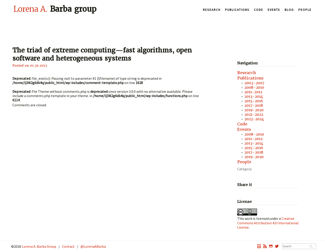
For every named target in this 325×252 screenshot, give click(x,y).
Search (310, 247)
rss (265, 246)
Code (258, 10)
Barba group (55, 9)
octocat (271, 246)
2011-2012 (253, 92)
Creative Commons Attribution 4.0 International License (268, 222)
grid (259, 246)
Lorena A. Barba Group (38, 246)
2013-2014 (253, 96)
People (304, 10)
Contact (68, 246)
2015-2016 (253, 101)
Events (274, 10)
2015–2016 (253, 147)
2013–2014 (253, 143)
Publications (237, 10)
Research (212, 10)
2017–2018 (253, 152)
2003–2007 (254, 83)
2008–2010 (254, 87)
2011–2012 (253, 138)
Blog (289, 10)
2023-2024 (254, 119)
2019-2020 (254, 110)
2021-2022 (253, 114)
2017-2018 (253, 105)
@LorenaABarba (93, 246)
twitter (277, 246)
